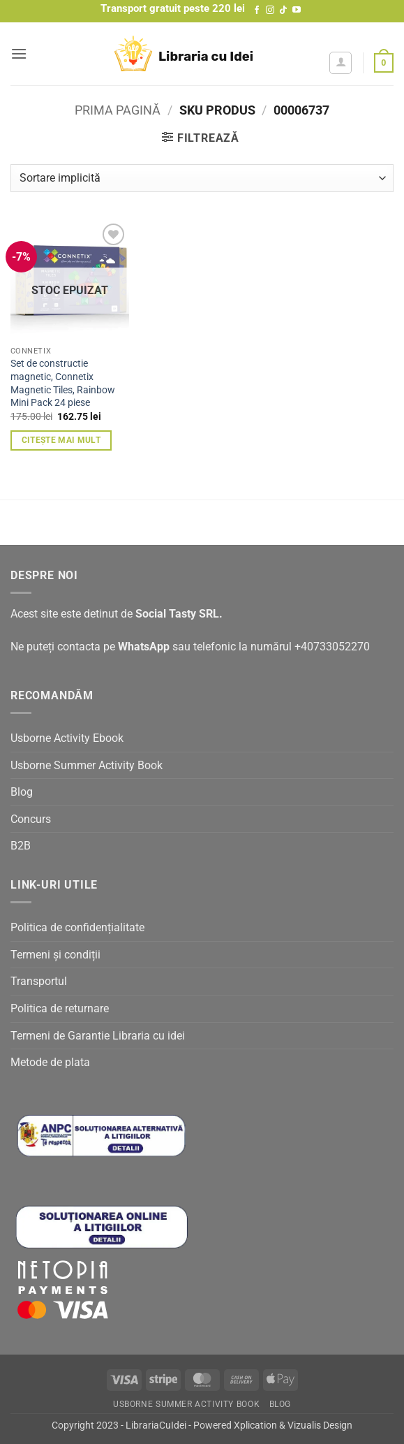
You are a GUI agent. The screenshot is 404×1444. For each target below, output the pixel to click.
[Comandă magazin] (202, 178)
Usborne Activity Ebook (67, 738)
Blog (21, 791)
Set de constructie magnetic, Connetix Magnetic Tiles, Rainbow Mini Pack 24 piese (62, 383)
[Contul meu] (340, 63)
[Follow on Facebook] (257, 10)
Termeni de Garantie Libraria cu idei (97, 1035)
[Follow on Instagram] (270, 10)
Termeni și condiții (55, 954)
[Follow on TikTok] (283, 10)
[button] (18, 53)
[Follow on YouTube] (296, 10)
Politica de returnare (59, 1008)
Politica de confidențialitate (77, 927)
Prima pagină (117, 110)
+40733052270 (332, 646)
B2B (20, 845)
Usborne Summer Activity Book (86, 765)
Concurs (30, 819)
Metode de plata (50, 1062)
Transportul (38, 981)
